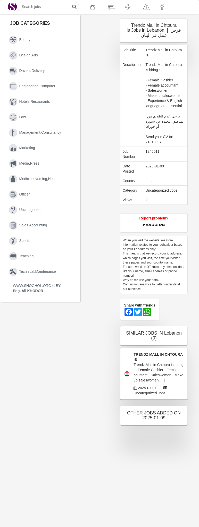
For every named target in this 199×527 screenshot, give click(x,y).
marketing (22, 148)
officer (19, 194)
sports (19, 241)
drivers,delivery (27, 71)
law (17, 117)
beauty (19, 40)
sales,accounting (28, 225)
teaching (21, 256)
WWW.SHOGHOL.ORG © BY (37, 288)
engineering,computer (32, 86)
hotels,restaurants (29, 102)
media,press (24, 163)
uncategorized (26, 210)
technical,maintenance (32, 272)
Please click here (154, 224)
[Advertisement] (98, 417)
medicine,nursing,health (34, 179)
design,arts (23, 55)
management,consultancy (35, 133)
